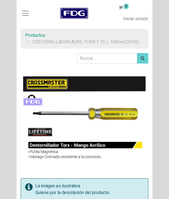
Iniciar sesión (135, 18)
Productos (35, 35)
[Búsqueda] (142, 58)
